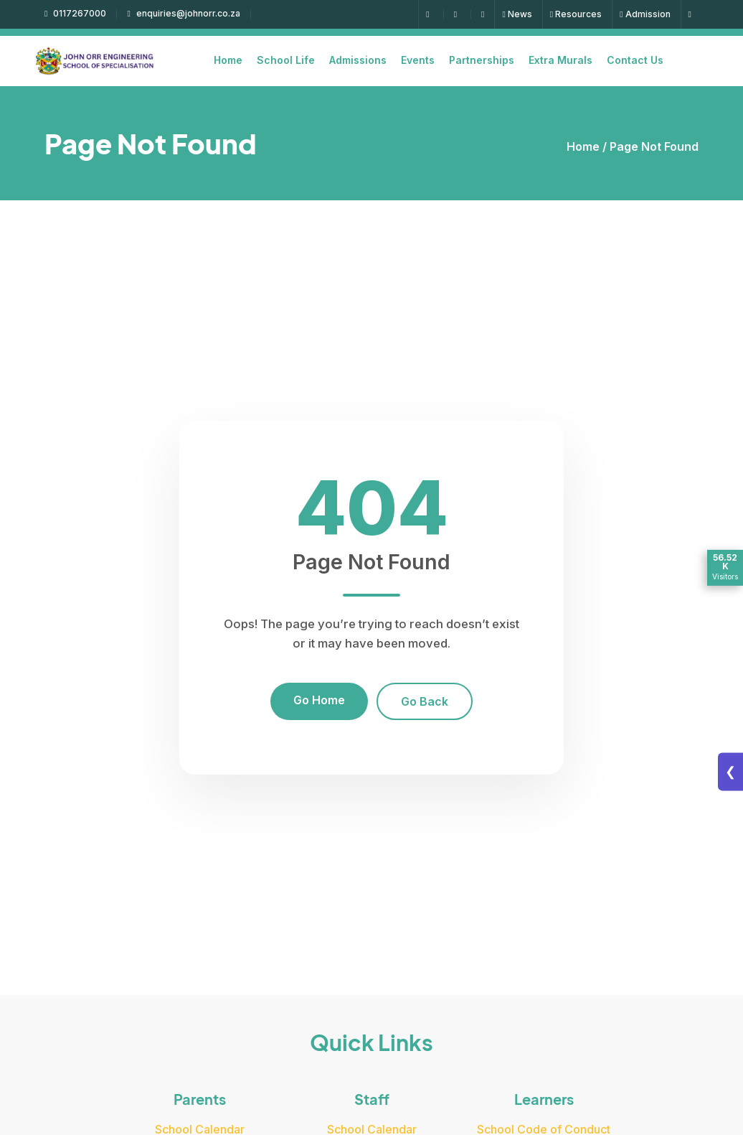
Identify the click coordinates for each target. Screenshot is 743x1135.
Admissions (358, 60)
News (516, 14)
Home (228, 60)
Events (418, 60)
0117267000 (75, 13)
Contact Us (635, 60)
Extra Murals (560, 60)
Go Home (319, 700)
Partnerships (481, 60)
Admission (645, 14)
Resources (576, 14)
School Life (286, 60)
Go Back (424, 701)
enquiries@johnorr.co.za (183, 13)
